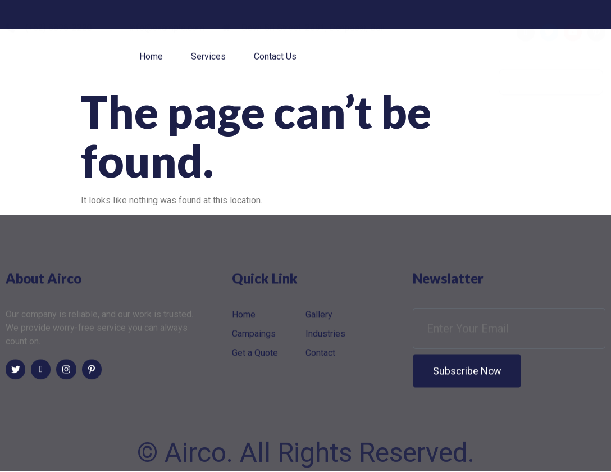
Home (151, 59)
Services (208, 59)
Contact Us (275, 59)
